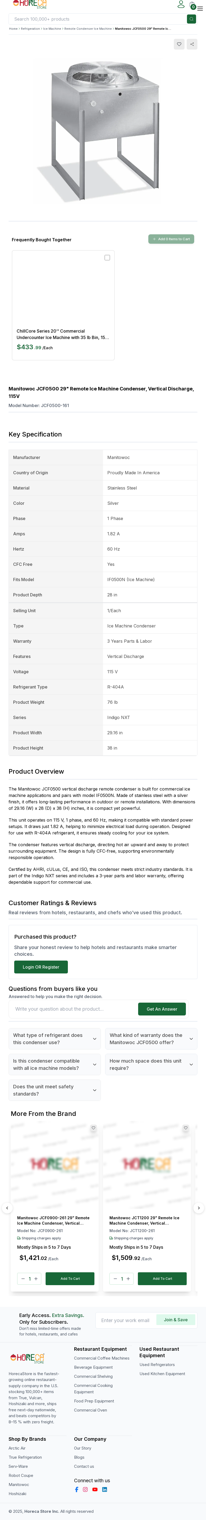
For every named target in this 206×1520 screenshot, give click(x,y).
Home (13, 29)
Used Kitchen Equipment (162, 1373)
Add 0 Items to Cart (171, 239)
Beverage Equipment (93, 1367)
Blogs (79, 1457)
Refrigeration (30, 29)
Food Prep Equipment (94, 1401)
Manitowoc (19, 1484)
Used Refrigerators (157, 1364)
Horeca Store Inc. (42, 1511)
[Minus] (23, 1278)
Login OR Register (41, 967)
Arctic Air (17, 1448)
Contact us (84, 1466)
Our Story (82, 1448)
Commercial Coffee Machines (102, 1358)
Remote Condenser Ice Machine (88, 29)
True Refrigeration (25, 1457)
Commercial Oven (90, 1410)
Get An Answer (162, 1009)
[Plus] (36, 1278)
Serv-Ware (18, 1466)
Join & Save (176, 1319)
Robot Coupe (21, 1475)
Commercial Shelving (93, 1376)
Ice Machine (52, 29)
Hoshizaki (17, 1493)
